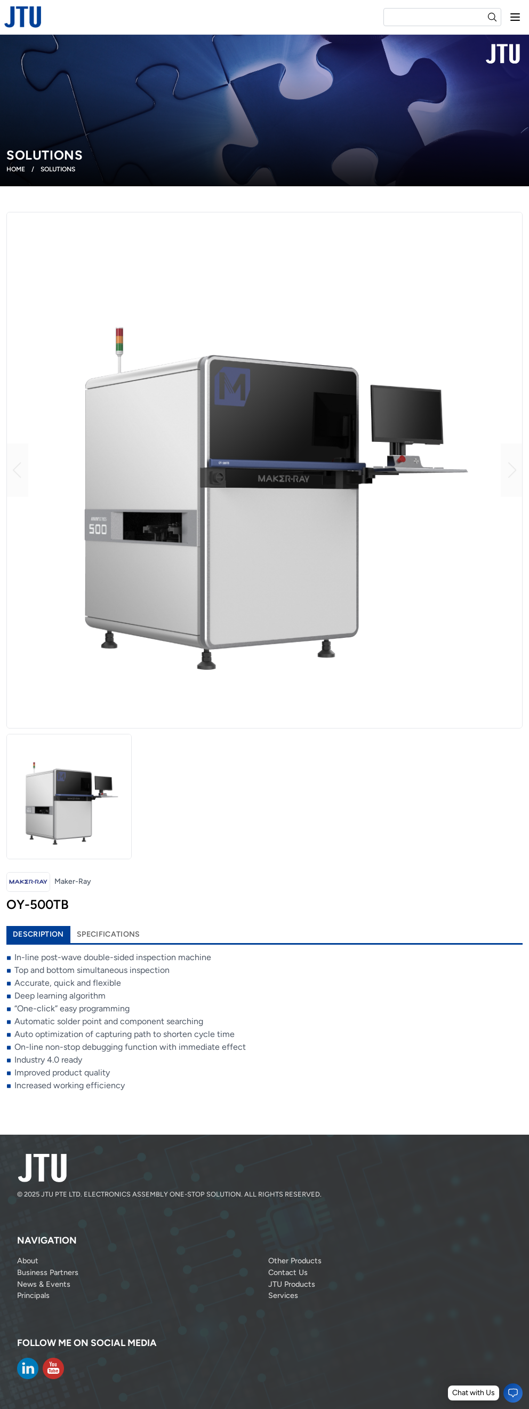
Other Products (295, 1260)
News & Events (43, 1284)
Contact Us (288, 1272)
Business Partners (47, 1272)
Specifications (108, 934)
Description (38, 934)
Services (283, 1295)
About (27, 1260)
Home (15, 169)
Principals (33, 1295)
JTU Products (291, 1284)
